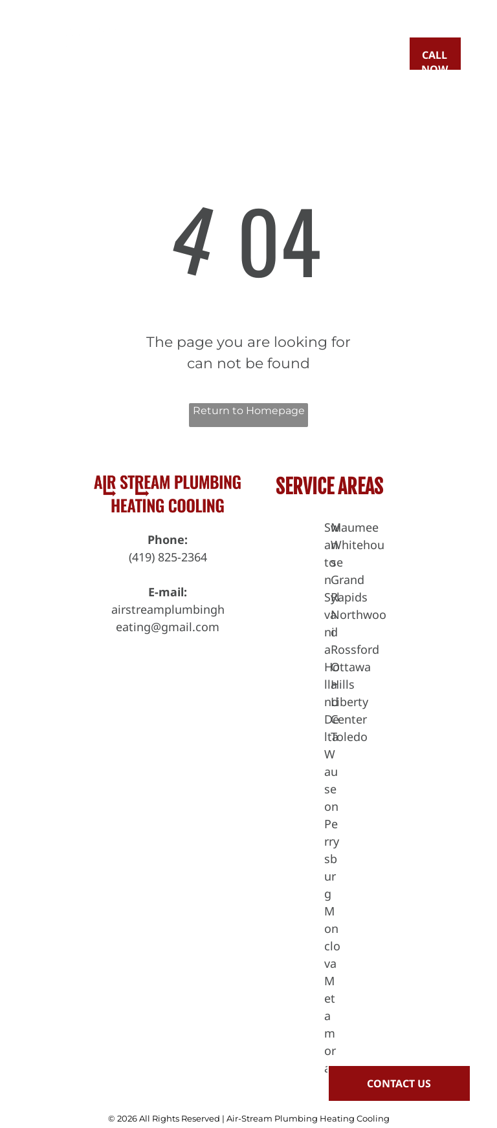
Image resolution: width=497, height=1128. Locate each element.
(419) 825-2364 (168, 557)
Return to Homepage (249, 410)
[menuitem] (206, 54)
